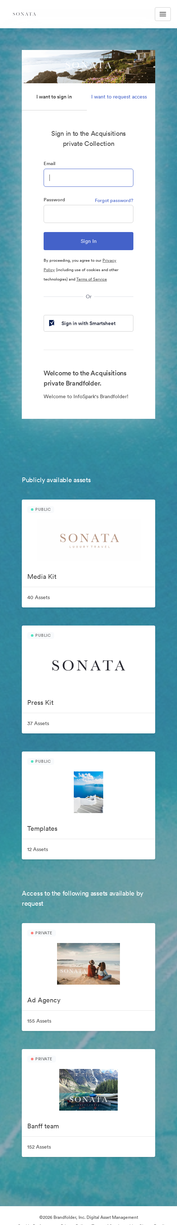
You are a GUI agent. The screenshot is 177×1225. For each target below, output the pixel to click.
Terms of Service (91, 279)
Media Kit (41, 576)
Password (54, 200)
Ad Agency (43, 1000)
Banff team (43, 1126)
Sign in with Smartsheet (82, 323)
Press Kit (40, 702)
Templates (42, 828)
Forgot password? (114, 200)
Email (49, 163)
